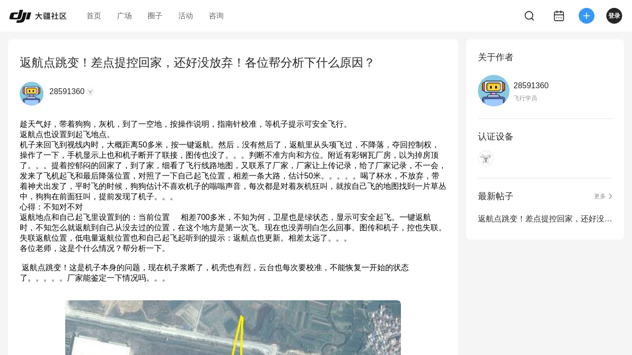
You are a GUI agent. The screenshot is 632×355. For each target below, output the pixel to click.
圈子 (155, 15)
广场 (124, 15)
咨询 (216, 15)
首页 (93, 15)
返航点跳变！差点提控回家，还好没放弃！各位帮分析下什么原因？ (545, 218)
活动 (185, 15)
